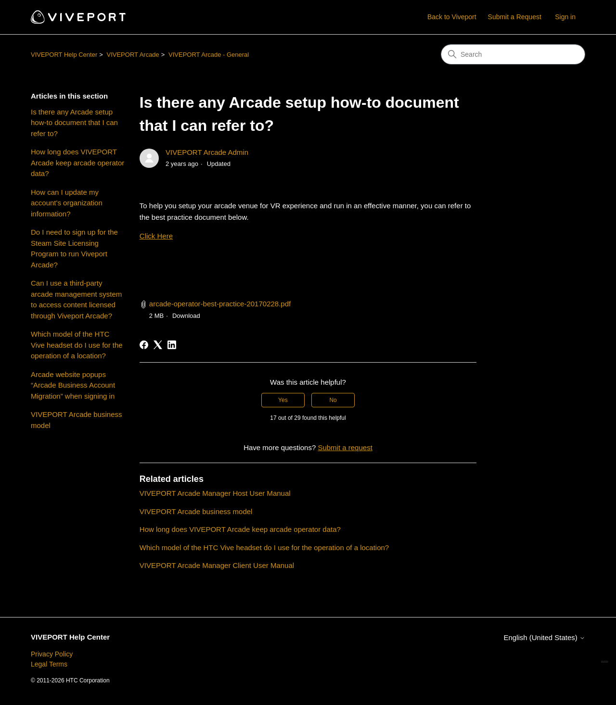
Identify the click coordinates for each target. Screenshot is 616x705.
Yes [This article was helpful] (283, 400)
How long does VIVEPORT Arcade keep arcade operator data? (77, 162)
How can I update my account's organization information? (67, 203)
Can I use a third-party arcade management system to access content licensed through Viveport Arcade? (76, 299)
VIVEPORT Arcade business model (76, 419)
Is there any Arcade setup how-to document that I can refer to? (74, 123)
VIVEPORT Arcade (132, 54)
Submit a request (345, 447)
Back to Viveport (451, 17)
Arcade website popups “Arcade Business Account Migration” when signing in (73, 385)
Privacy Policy (52, 654)
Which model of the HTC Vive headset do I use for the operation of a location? (77, 345)
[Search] (513, 54)
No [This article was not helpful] (332, 400)
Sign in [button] (565, 17)
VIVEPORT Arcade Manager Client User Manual (217, 565)
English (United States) (544, 637)
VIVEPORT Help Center (64, 54)
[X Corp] (158, 344)
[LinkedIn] (171, 344)
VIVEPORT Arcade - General (208, 54)
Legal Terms (49, 664)
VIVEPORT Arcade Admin (207, 152)
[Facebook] (144, 344)
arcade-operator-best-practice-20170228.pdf (220, 304)
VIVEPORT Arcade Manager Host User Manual (215, 493)
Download (186, 315)
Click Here (156, 236)
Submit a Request (514, 17)
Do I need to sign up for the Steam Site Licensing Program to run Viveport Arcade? (74, 248)
